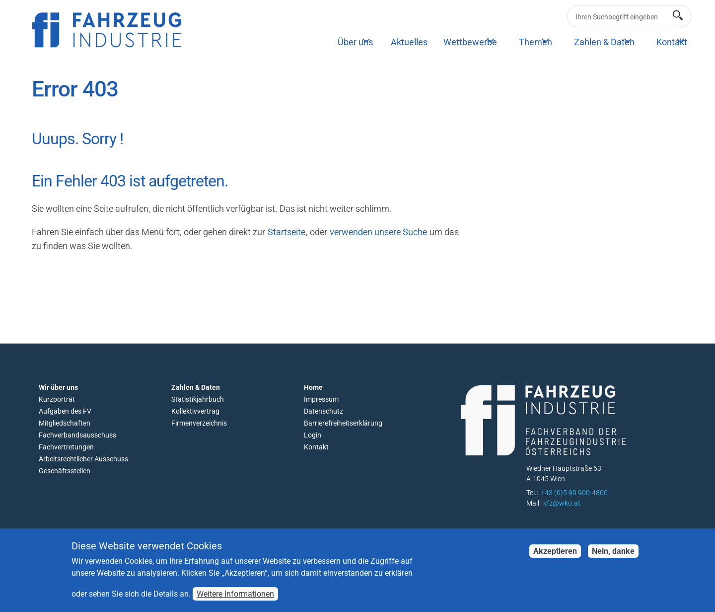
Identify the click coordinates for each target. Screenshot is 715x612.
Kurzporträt (57, 399)
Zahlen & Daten (604, 42)
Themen (535, 42)
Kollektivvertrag (195, 411)
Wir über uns (58, 387)
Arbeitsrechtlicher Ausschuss (83, 459)
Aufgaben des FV (65, 411)
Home (313, 387)
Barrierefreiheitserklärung (343, 423)
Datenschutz (323, 411)
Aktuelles (409, 42)
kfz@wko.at (561, 503)
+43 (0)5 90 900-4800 (574, 493)
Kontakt (671, 42)
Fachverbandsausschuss (77, 435)
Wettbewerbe (470, 42)
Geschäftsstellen (64, 471)
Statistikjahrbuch (197, 399)
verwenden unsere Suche (378, 232)
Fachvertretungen (66, 447)
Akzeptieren (555, 557)
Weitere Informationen (235, 600)
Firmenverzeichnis (199, 423)
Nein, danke (613, 557)
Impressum (321, 399)
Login (312, 435)
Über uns (355, 42)
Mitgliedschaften (64, 423)
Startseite (286, 232)
